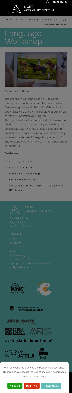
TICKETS (58, 2)
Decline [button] (31, 385)
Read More (51, 385)
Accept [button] (15, 385)
